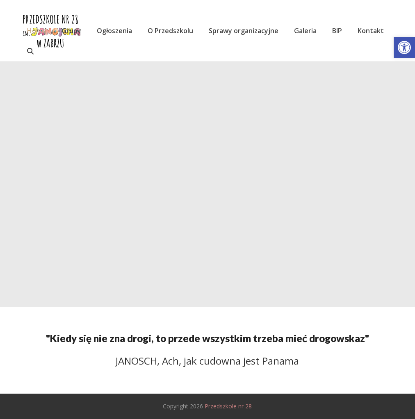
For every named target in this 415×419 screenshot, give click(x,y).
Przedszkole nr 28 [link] (228, 406)
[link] (404, 47)
